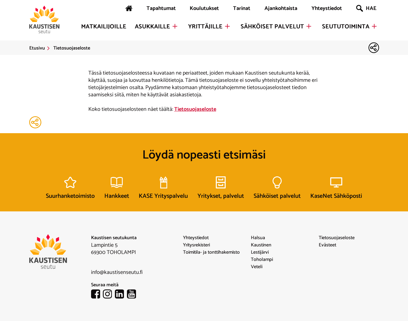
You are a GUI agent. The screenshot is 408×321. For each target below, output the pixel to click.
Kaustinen (261, 245)
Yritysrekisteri (196, 245)
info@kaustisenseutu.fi (117, 272)
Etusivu (37, 48)
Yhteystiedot (327, 8)
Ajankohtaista (280, 8)
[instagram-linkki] (109, 295)
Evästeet (327, 245)
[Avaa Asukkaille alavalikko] (175, 26)
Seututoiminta (345, 26)
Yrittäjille (205, 26)
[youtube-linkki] (133, 295)
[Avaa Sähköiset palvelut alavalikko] (309, 26)
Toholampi (262, 259)
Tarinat (241, 8)
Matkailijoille (103, 26)
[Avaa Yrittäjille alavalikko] (227, 26)
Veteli (256, 267)
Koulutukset (204, 8)
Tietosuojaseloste (195, 109)
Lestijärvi (260, 252)
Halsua (258, 238)
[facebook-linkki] (97, 295)
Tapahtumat (161, 8)
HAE (366, 8)
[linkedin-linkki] (121, 295)
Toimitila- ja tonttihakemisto (211, 252)
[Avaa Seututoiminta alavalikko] (374, 26)
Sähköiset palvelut (272, 26)
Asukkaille (152, 26)
